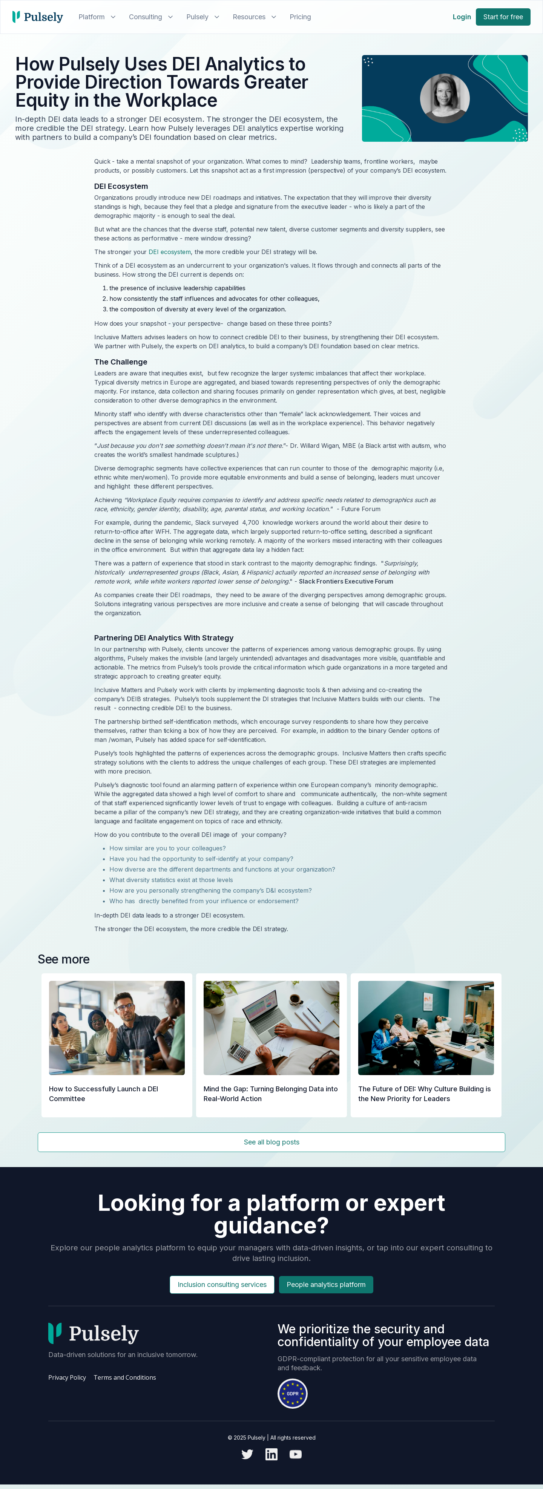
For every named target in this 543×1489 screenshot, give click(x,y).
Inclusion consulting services (222, 1284)
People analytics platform (326, 1284)
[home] (37, 17)
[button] (96, 17)
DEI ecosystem (170, 252)
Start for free (503, 17)
